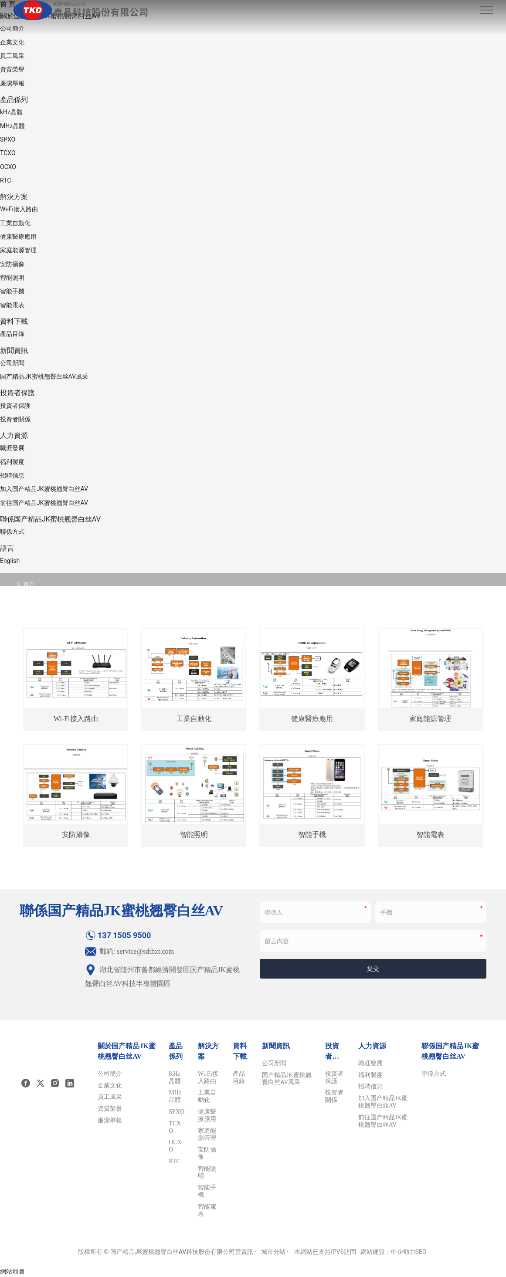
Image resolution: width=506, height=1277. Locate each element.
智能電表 (12, 304)
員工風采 (12, 55)
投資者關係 (15, 419)
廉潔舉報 (12, 83)
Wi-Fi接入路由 (19, 209)
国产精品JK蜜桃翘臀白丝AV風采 (44, 376)
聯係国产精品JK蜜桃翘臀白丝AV (50, 519)
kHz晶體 (11, 111)
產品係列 (14, 99)
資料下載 (14, 321)
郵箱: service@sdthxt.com (129, 951)
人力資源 (14, 435)
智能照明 (12, 277)
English (10, 560)
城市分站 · (275, 1251)
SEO (421, 1251)
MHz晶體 (12, 125)
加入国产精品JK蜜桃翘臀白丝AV (44, 488)
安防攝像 (12, 264)
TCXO (8, 152)
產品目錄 (12, 333)
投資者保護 (17, 393)
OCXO (8, 166)
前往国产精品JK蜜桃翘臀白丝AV (44, 502)
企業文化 (12, 42)
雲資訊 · (245, 1251)
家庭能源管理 (18, 250)
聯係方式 (12, 531)
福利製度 (12, 461)
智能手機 (12, 291)
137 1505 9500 (118, 935)
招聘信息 (12, 475)
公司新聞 (12, 362)
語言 (7, 548)
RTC (5, 180)
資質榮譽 (12, 69)
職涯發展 (12, 447)
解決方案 (14, 197)
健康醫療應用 (18, 236)
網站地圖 (12, 1271)
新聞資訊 (14, 350)
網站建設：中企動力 (387, 1251)
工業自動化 (15, 223)
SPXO (7, 139)
